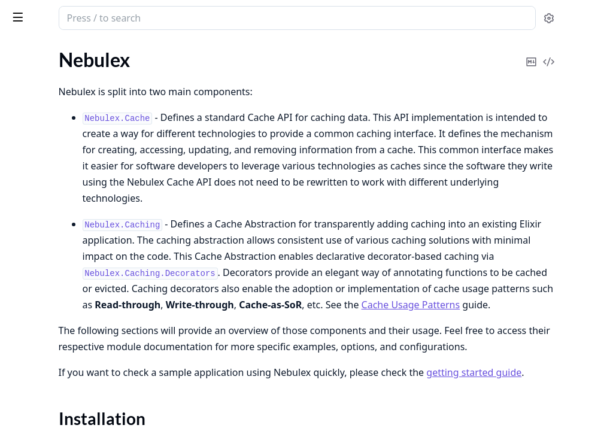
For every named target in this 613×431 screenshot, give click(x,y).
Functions (41, 124)
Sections (38, 96)
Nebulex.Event (38, 162)
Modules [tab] (77, 49)
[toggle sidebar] (164, 17)
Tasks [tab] (136, 49)
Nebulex (30, 12)
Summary (40, 110)
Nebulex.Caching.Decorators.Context (85, 252)
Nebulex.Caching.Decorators (67, 236)
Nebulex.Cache (39, 146)
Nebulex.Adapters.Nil (52, 416)
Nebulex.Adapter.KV (50, 326)
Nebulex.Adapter (43, 293)
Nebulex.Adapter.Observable (68, 342)
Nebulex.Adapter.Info (52, 309)
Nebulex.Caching (43, 220)
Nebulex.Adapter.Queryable (66, 358)
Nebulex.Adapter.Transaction (68, 374)
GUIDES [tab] (24, 49)
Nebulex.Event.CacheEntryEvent (75, 178)
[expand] (168, 77)
